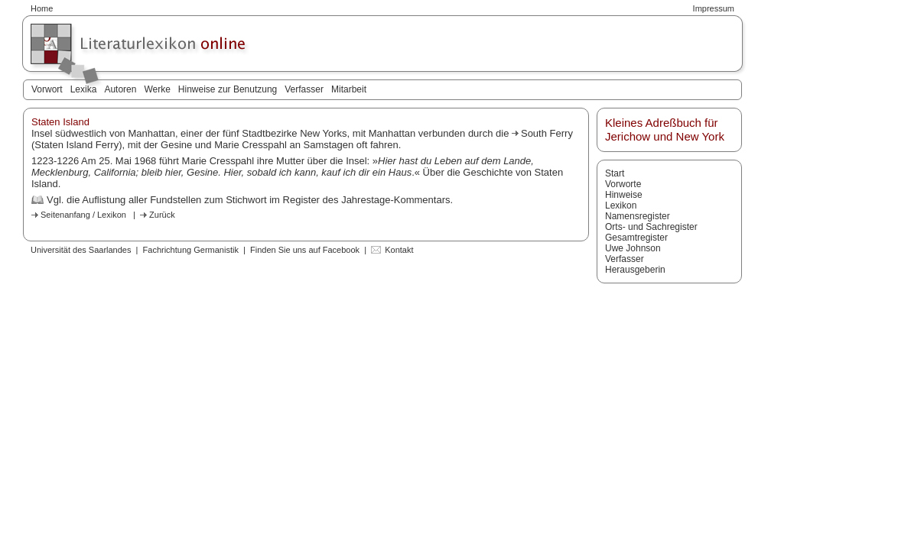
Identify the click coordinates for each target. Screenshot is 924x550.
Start (614, 173)
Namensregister (637, 216)
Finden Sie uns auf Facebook (305, 249)
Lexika (83, 89)
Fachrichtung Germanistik (191, 249)
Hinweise (624, 194)
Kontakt (399, 249)
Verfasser (304, 89)
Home (42, 8)
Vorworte (623, 184)
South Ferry (547, 133)
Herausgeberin (635, 269)
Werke (157, 89)
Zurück (162, 214)
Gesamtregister (636, 237)
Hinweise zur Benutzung (227, 89)
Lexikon (620, 205)
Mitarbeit (348, 89)
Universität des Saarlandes (81, 249)
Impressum (713, 8)
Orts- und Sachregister (651, 227)
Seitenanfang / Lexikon (83, 214)
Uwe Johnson (633, 248)
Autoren (120, 89)
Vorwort (47, 89)
